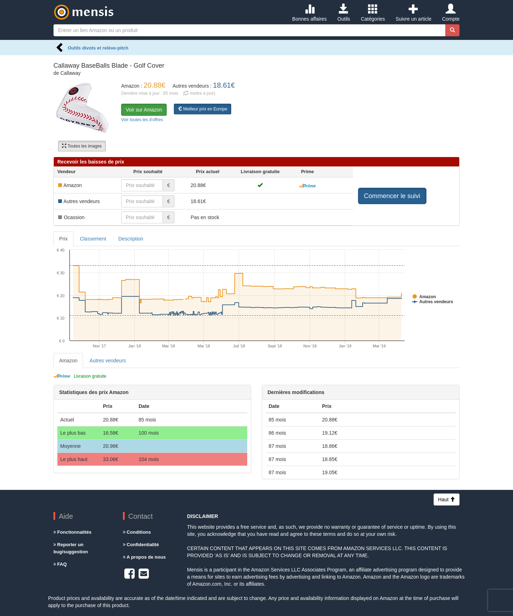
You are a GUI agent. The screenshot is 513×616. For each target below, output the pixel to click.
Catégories (373, 13)
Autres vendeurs (107, 360)
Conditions (137, 532)
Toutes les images (82, 146)
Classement (93, 239)
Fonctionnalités (72, 532)
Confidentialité (141, 544)
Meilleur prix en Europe (202, 109)
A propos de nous (144, 557)
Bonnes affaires (309, 13)
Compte (451, 13)
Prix (63, 239)
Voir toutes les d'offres (142, 119)
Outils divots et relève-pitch (98, 48)
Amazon (68, 360)
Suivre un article (413, 13)
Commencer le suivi (392, 196)
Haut (446, 499)
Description (130, 239)
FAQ (60, 564)
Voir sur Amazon (144, 110)
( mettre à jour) (199, 93)
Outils (343, 13)
